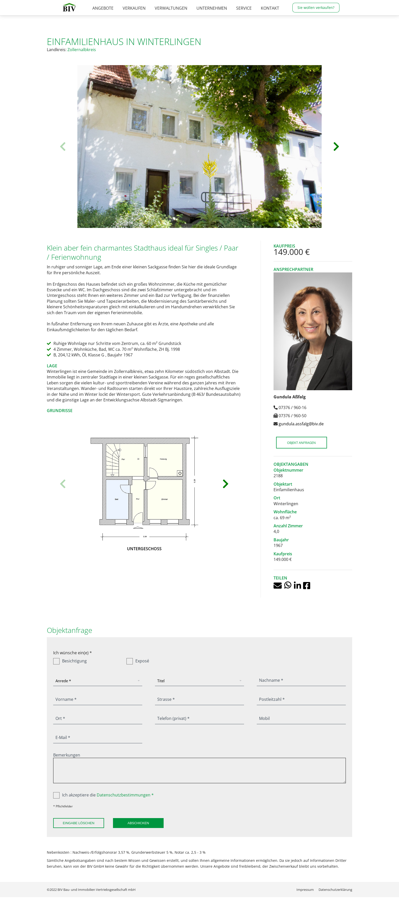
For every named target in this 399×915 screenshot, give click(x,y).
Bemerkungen (66, 755)
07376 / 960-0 (244, 4)
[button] (63, 146)
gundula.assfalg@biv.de (301, 424)
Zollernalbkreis (81, 49)
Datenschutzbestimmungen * (125, 795)
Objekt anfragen (301, 442)
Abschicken (138, 823)
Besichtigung (70, 661)
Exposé (137, 661)
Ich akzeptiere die (103, 795)
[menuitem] (103, 16)
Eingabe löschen (78, 823)
